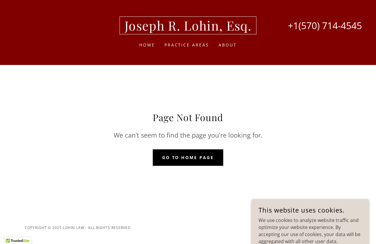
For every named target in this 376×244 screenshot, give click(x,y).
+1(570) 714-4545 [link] (325, 25)
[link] (188, 29)
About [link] (228, 45)
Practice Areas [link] (186, 45)
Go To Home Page (188, 157)
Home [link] (147, 45)
